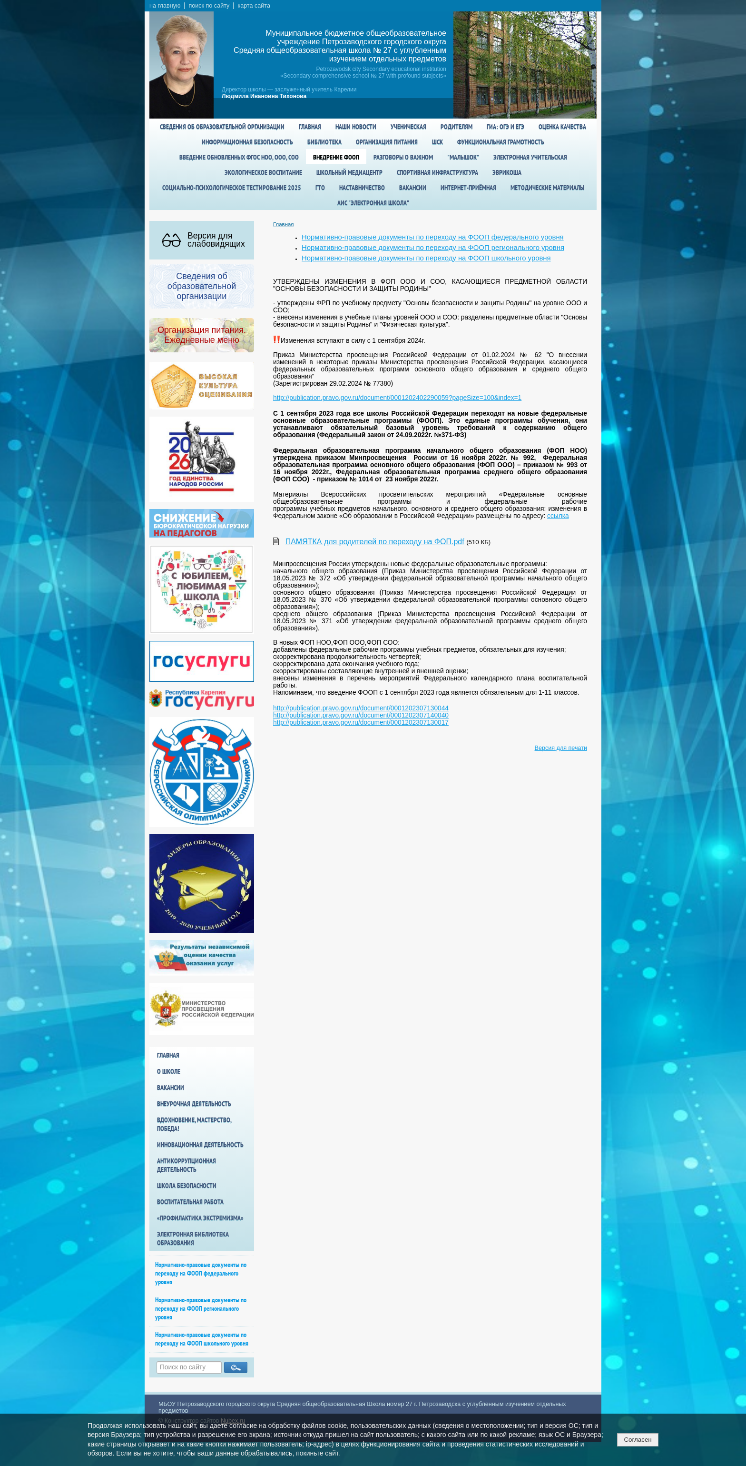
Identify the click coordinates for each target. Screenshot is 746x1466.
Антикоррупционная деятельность (186, 1165)
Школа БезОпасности (186, 1185)
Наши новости (355, 126)
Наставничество (362, 187)
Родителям (456, 126)
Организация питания (387, 142)
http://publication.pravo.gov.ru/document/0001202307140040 (361, 715)
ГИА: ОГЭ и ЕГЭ (505, 126)
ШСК (437, 142)
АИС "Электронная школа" (373, 203)
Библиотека (324, 142)
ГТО (320, 187)
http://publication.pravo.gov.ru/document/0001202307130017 (361, 722)
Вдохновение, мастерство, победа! (194, 1124)
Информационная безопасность (247, 142)
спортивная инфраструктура (437, 172)
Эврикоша (506, 172)
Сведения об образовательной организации (222, 126)
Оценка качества (562, 126)
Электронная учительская (530, 157)
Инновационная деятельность (200, 1144)
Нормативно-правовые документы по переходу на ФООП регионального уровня (200, 1308)
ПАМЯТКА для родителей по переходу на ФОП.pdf (374, 542)
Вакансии (412, 187)
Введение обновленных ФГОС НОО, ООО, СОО (239, 157)
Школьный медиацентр (349, 172)
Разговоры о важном (403, 157)
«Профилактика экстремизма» (200, 1218)
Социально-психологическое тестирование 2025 (231, 187)
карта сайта (253, 5)
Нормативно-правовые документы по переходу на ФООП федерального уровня (200, 1273)
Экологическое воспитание (263, 172)
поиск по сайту (208, 5)
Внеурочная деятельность (194, 1103)
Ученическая (408, 126)
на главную (164, 5)
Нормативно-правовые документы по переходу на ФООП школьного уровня (201, 1338)
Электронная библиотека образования (193, 1238)
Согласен (637, 1439)
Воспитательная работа (190, 1201)
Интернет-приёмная (468, 187)
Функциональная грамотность (500, 142)
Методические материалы (547, 187)
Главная (310, 126)
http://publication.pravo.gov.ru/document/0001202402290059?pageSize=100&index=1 (397, 397)
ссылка (558, 515)
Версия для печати (561, 748)
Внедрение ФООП (336, 157)
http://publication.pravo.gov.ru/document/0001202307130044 (361, 708)
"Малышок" (463, 157)
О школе (168, 1071)
